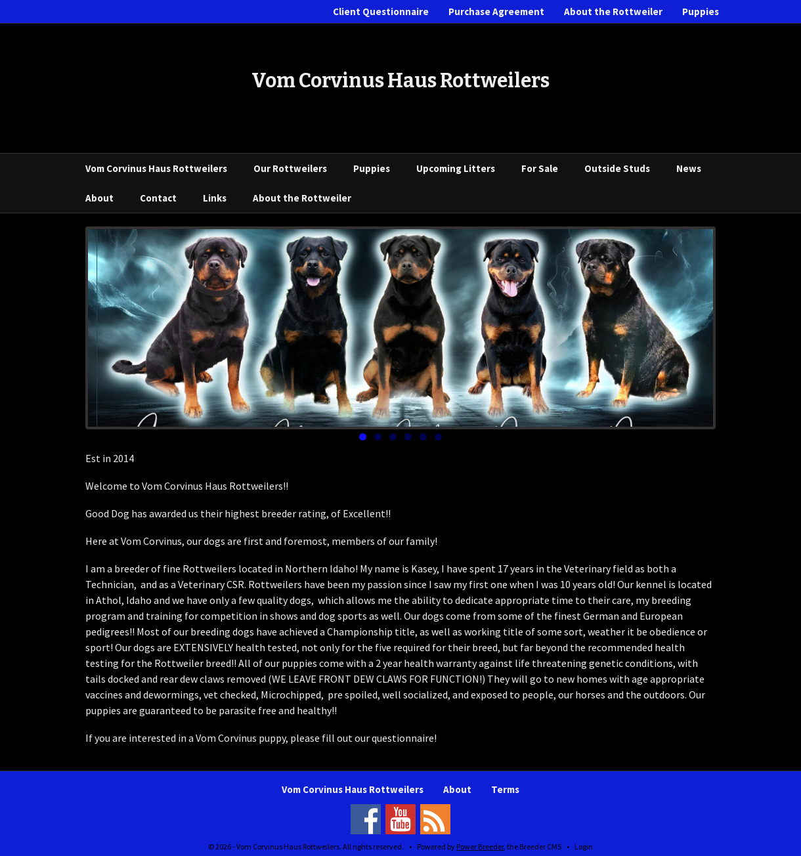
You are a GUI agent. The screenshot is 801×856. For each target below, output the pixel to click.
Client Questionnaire (381, 11)
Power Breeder (480, 846)
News (688, 168)
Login (583, 846)
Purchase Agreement (496, 11)
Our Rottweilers (290, 168)
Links (215, 198)
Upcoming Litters (455, 168)
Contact (158, 198)
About (99, 198)
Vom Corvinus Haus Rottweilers (156, 168)
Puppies (700, 11)
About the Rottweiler (613, 11)
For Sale (539, 168)
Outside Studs (617, 168)
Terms (505, 789)
